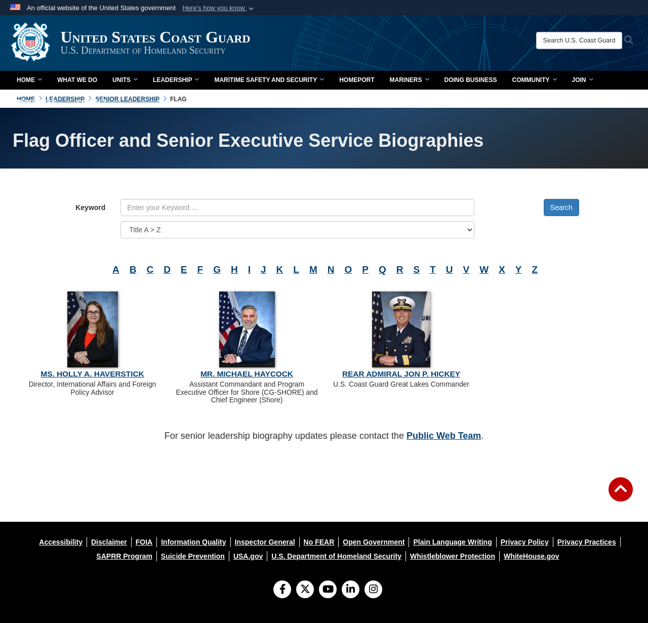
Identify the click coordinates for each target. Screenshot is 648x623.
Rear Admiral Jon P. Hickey (401, 373)
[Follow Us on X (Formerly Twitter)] (305, 590)
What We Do (77, 80)
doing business (470, 80)
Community (534, 80)
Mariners (409, 80)
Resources (39, 102)
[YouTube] (328, 590)
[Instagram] (373, 590)
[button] (219, 8)
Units (125, 80)
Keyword (90, 207)
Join (582, 80)
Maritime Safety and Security (269, 80)
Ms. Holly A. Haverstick (92, 373)
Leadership (176, 80)
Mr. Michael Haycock (246, 373)
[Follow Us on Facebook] (282, 590)
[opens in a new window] (61, 542)
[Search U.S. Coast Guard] (581, 40)
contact (92, 102)
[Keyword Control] (297, 207)
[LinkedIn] (350, 590)
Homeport (356, 80)
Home (29, 80)
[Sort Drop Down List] (297, 229)
